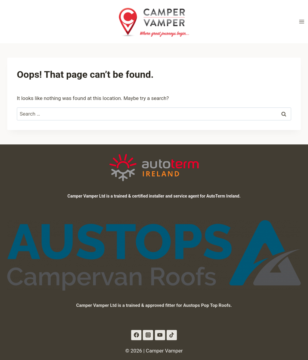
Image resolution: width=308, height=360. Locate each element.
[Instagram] (148, 335)
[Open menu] (301, 21)
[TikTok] (172, 335)
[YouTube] (160, 335)
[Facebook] (136, 335)
